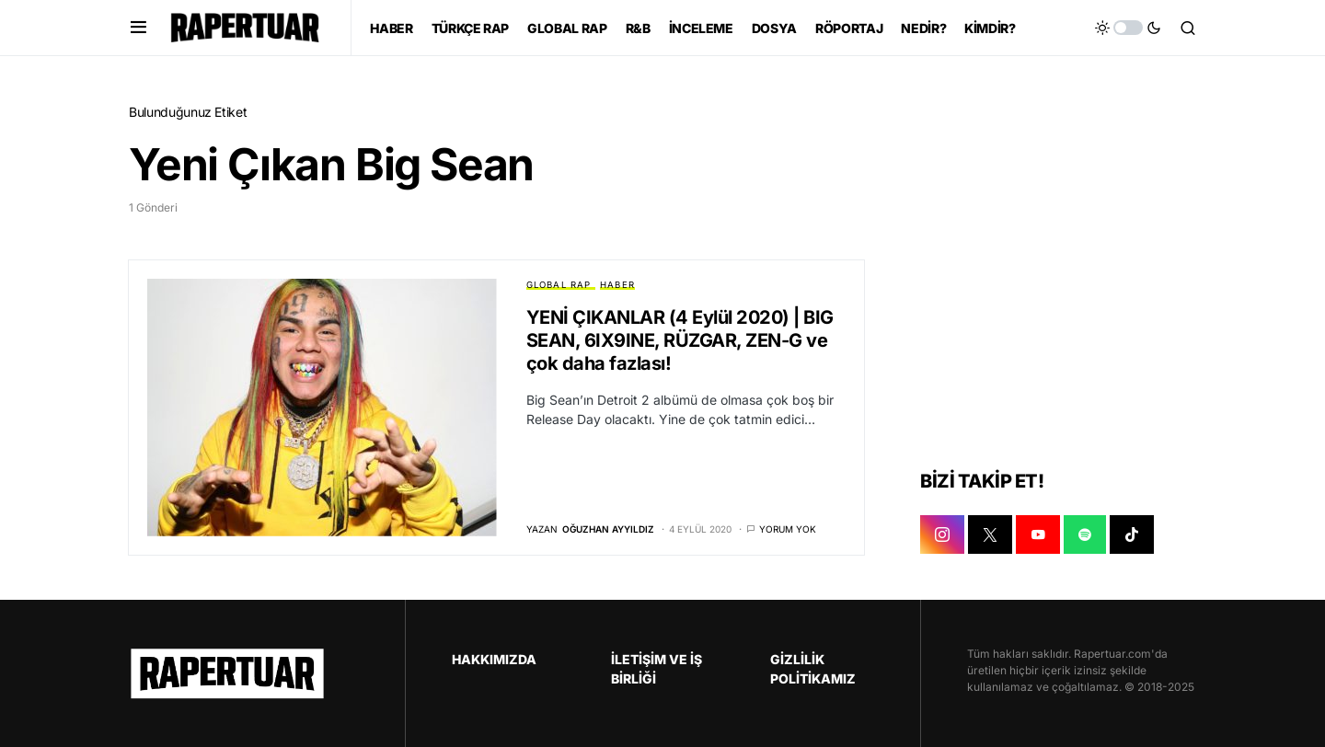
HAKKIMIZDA (494, 659)
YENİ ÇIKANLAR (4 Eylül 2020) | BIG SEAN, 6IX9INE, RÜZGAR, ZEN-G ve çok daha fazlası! (680, 340)
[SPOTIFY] (1085, 534)
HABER (617, 285)
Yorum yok (787, 528)
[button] (138, 28)
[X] (990, 534)
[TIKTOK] (1132, 534)
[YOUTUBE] (1038, 534)
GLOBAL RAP (559, 285)
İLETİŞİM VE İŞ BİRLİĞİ (656, 668)
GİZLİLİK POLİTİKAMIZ (813, 668)
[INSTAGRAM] (942, 534)
